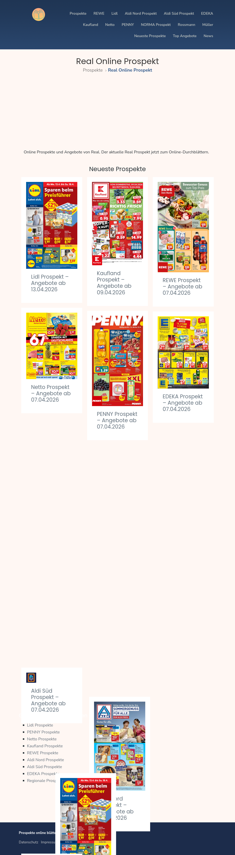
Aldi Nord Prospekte (45, 760)
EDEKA (207, 13)
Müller (207, 24)
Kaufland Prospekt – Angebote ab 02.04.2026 (48, 584)
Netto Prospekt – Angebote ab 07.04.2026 (51, 393)
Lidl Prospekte (40, 725)
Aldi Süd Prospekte (44, 767)
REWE (98, 13)
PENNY (128, 24)
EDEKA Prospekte (43, 773)
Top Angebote (184, 35)
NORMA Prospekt (156, 24)
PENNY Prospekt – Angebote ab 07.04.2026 (117, 420)
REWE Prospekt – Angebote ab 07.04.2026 (182, 287)
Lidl (114, 13)
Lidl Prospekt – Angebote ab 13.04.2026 (50, 283)
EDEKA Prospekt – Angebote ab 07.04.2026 (183, 403)
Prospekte (78, 13)
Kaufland (90, 24)
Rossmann (186, 24)
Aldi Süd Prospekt (179, 13)
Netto (110, 24)
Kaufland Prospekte (45, 746)
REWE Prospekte (42, 753)
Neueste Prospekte (150, 35)
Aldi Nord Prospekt (141, 13)
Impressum (49, 842)
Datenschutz (28, 842)
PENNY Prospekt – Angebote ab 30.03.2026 (117, 685)
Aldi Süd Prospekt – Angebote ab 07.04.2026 (48, 451)
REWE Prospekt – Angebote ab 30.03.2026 (182, 677)
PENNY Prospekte (43, 732)
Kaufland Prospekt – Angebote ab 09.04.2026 (114, 283)
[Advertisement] (117, 110)
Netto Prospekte (42, 739)
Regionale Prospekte (46, 780)
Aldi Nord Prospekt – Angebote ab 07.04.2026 (180, 539)
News (208, 35)
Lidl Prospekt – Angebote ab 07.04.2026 (116, 551)
